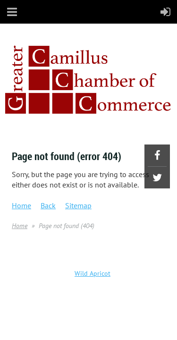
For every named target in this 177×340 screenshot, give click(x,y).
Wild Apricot (92, 273)
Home (21, 205)
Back (48, 205)
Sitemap (78, 205)
